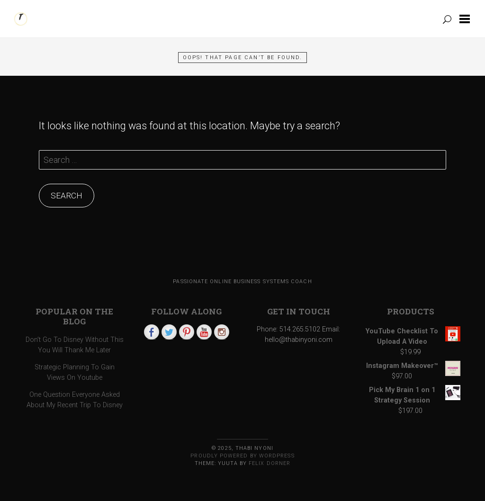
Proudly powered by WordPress (242, 456)
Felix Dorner (269, 463)
